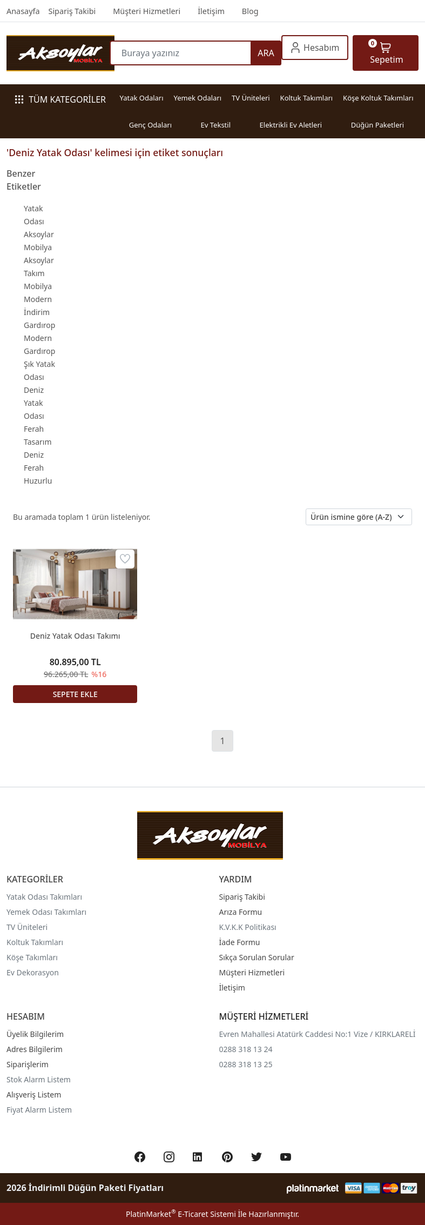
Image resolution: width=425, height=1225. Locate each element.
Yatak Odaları (141, 98)
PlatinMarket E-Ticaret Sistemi (181, 1214)
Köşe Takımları (32, 957)
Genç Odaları (150, 125)
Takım (34, 273)
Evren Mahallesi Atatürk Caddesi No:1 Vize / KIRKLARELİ (317, 1034)
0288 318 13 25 (246, 1064)
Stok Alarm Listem (38, 1079)
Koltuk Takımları (306, 98)
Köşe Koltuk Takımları (378, 98)
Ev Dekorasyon (32, 972)
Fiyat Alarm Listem (39, 1109)
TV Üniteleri (251, 98)
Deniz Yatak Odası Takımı (75, 636)
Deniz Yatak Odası (34, 403)
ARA (266, 53)
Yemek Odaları (197, 98)
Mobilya (38, 286)
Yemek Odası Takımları (46, 912)
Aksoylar (39, 260)
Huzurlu (38, 481)
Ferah (34, 468)
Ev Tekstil (216, 125)
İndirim (37, 312)
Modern (38, 299)
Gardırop (39, 325)
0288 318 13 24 (246, 1049)
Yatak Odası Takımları (44, 897)
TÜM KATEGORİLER (60, 99)
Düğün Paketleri (377, 125)
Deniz (34, 455)
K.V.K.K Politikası (247, 927)
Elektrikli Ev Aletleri (291, 125)
